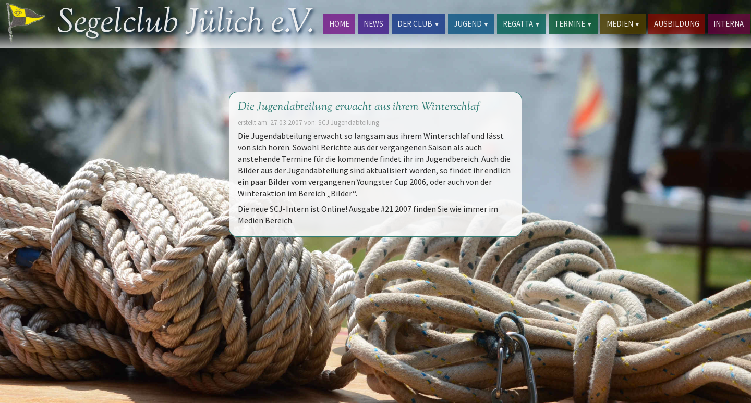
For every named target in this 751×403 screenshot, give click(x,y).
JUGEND (471, 24)
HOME (339, 24)
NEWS (373, 24)
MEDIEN (623, 24)
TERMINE (573, 24)
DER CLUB (418, 24)
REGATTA (521, 24)
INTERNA (728, 24)
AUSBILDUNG (676, 24)
